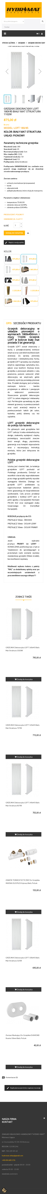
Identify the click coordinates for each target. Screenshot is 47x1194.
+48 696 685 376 (8, 1160)
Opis (9, 323)
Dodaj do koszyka (14, 233)
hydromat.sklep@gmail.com (12, 1155)
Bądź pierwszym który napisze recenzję (23, 1088)
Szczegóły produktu (27, 323)
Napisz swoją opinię (14, 242)
